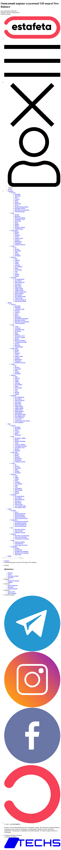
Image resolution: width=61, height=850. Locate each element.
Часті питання (12, 593)
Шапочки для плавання (22, 553)
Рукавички (18, 243)
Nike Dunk (18, 285)
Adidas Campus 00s (20, 291)
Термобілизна (19, 229)
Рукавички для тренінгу (22, 538)
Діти (9, 424)
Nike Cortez (18, 287)
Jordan (17, 262)
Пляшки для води (20, 244)
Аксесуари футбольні (21, 518)
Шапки (17, 232)
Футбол (17, 249)
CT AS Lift (18, 419)
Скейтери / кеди (19, 309)
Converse (17, 265)
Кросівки (17, 194)
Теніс (16, 252)
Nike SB (17, 260)
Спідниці (17, 328)
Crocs (16, 273)
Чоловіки (10, 191)
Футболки (18, 221)
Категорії (10, 587)
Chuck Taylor (18, 298)
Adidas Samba (19, 288)
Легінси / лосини (20, 227)
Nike (16, 258)
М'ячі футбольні (19, 515)
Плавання (18, 255)
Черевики (18, 195)
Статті (10, 574)
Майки (17, 224)
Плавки (17, 548)
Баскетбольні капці (20, 523)
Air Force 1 (18, 284)
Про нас (10, 573)
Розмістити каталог (13, 580)
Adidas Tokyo (19, 409)
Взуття (13, 192)
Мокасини (18, 203)
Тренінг (17, 254)
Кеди (16, 197)
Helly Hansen (19, 490)
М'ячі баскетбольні (20, 526)
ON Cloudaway (19, 422)
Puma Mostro (18, 413)
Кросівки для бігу (20, 208)
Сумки (17, 236)
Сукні (16, 326)
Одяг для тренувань (21, 537)
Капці (16, 200)
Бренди (13, 257)
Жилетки (17, 216)
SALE (9, 556)
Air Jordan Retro (19, 279)
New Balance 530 (20, 416)
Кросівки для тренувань (22, 210)
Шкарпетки (18, 241)
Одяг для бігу (19, 531)
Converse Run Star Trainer (22, 420)
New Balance (18, 266)
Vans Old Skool (19, 417)
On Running (18, 269)
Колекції (13, 277)
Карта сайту (11, 591)
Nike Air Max (19, 504)
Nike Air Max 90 (19, 282)
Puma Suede (18, 295)
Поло (16, 222)
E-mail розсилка (12, 588)
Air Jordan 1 (18, 280)
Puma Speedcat (19, 293)
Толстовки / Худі (20, 219)
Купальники (18, 549)
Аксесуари (14, 230)
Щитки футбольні (20, 516)
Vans (16, 271)
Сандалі (17, 199)
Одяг (12, 213)
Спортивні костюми (21, 342)
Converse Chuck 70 (20, 299)
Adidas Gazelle (19, 290)
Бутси (16, 205)
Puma (16, 268)
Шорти (17, 225)
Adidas (17, 263)
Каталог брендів (12, 585)
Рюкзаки (17, 235)
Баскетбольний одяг (21, 524)
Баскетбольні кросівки (21, 206)
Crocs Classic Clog (20, 505)
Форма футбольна (20, 513)
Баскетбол (18, 251)
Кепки (16, 233)
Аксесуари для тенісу (21, 545)
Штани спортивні (20, 218)
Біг (16, 247)
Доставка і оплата (13, 576)
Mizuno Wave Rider (20, 301)
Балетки (17, 310)
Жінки (10, 302)
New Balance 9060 (20, 296)
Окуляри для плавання (21, 551)
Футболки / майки (20, 438)
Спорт (13, 246)
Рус (11, 189)
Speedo (17, 276)
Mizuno (17, 274)
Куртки (17, 214)
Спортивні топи (19, 329)
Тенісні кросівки (20, 211)
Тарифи (10, 582)
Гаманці (17, 240)
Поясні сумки (19, 238)
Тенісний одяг (19, 543)
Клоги (16, 202)
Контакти (10, 577)
